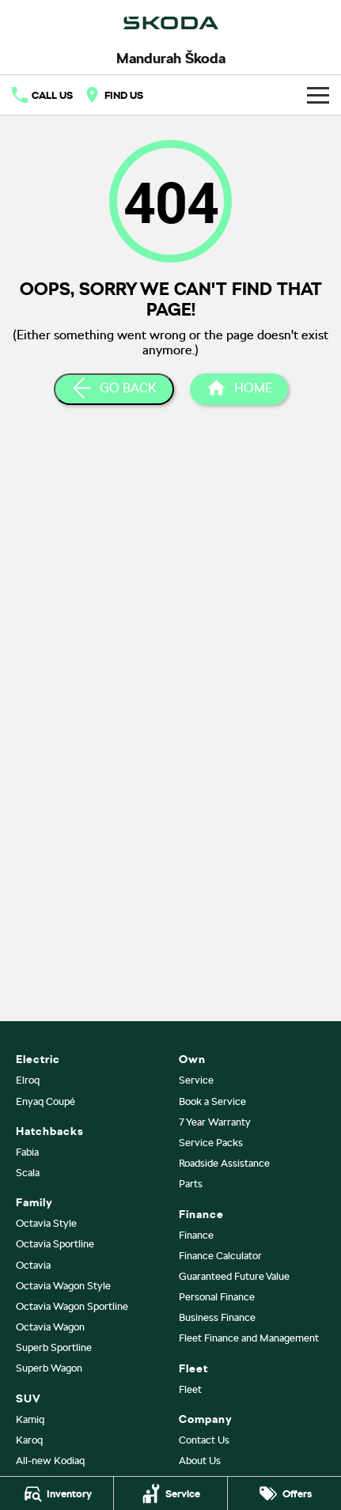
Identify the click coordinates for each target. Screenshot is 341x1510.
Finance (196, 1235)
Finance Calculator (220, 1256)
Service (196, 1080)
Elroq (28, 1080)
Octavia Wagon (50, 1327)
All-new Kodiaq (50, 1460)
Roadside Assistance (224, 1163)
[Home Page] (239, 389)
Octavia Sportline (55, 1244)
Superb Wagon (49, 1368)
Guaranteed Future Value (234, 1276)
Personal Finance (217, 1297)
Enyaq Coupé (45, 1101)
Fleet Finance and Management (249, 1338)
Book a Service (212, 1101)
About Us (200, 1460)
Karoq (29, 1440)
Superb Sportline (54, 1347)
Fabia (27, 1152)
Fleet (190, 1389)
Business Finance (217, 1317)
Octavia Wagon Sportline (72, 1306)
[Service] (170, 1493)
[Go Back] (114, 389)
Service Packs (211, 1143)
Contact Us (204, 1440)
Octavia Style (46, 1223)
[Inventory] (56, 1493)
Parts (191, 1184)
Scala (28, 1173)
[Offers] (284, 1493)
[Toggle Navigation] (318, 95)
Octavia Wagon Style (63, 1286)
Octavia (33, 1265)
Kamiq (30, 1419)
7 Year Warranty (215, 1122)
